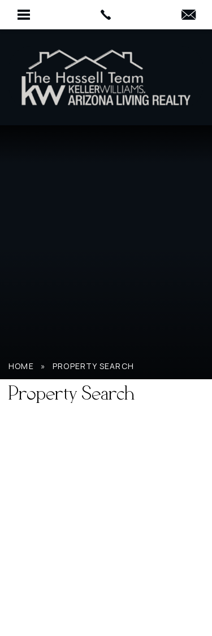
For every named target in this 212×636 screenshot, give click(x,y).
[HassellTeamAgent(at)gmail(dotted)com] (188, 15)
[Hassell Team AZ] (106, 77)
